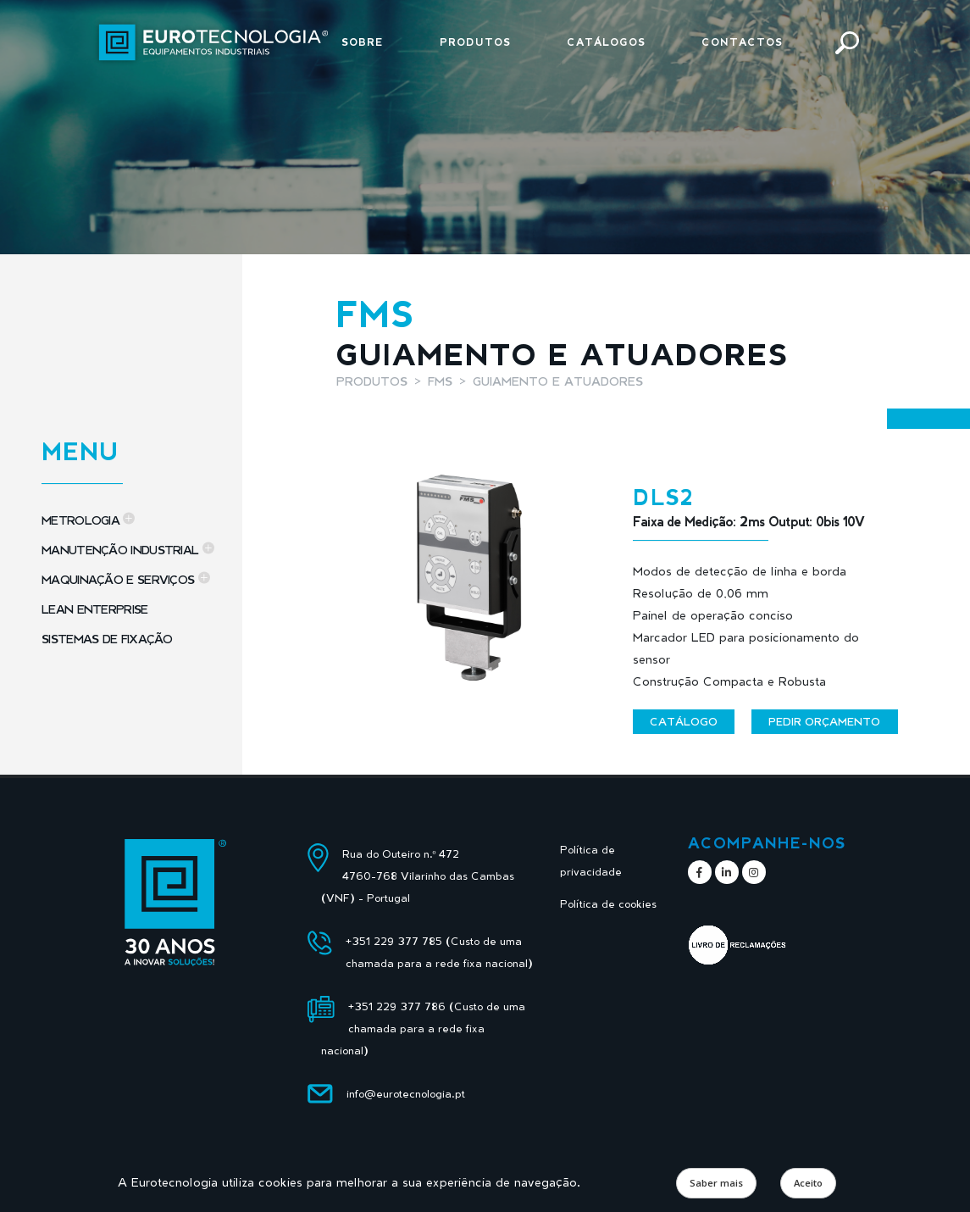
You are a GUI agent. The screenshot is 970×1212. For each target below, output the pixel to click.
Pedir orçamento (824, 721)
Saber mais (716, 1182)
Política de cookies (608, 904)
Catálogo (684, 721)
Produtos (475, 42)
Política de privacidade (591, 860)
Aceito (808, 1182)
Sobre (362, 42)
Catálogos (606, 42)
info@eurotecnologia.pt (405, 1093)
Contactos (742, 42)
